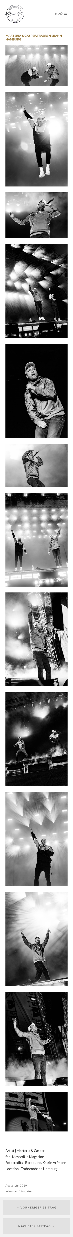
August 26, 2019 (16, 1185)
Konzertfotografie (20, 1191)
